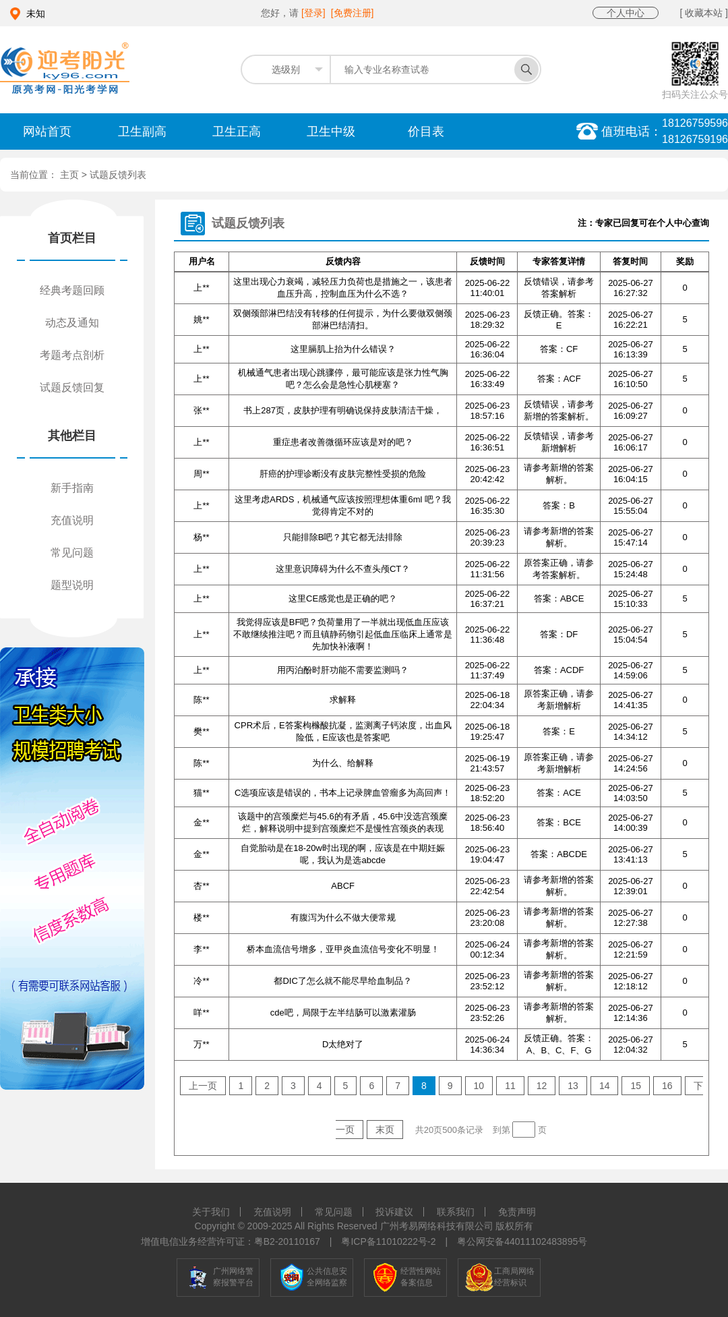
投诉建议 (394, 1212)
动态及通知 (72, 322)
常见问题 (72, 552)
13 (573, 1085)
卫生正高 (236, 131)
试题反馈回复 (72, 387)
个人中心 (625, 12)
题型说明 (72, 585)
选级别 (286, 69)
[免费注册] (352, 12)
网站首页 (47, 131)
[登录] (313, 12)
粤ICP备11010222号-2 (388, 1241)
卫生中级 (331, 131)
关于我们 (211, 1212)
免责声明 (517, 1212)
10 (479, 1085)
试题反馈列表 (118, 174)
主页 (71, 174)
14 (604, 1085)
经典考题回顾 (72, 290)
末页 (384, 1129)
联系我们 (456, 1212)
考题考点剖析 (72, 355)
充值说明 (72, 520)
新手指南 (72, 488)
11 (510, 1085)
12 (542, 1085)
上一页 (203, 1085)
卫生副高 (142, 131)
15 (635, 1085)
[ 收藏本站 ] (703, 12)
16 (667, 1085)
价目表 (426, 131)
